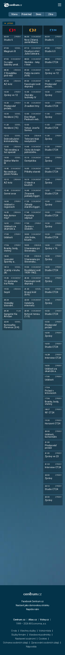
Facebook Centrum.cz (33, 601)
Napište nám (32, 609)
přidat (8, 23)
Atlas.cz (32, 619)
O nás (14, 630)
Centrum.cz (19, 619)
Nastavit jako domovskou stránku (32, 605)
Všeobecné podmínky (40, 634)
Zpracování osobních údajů (45, 642)
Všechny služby (28, 630)
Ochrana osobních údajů (15, 642)
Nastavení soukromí (25, 638)
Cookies (43, 638)
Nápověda (31, 646)
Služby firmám (18, 634)
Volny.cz (44, 619)
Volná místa (45, 630)
